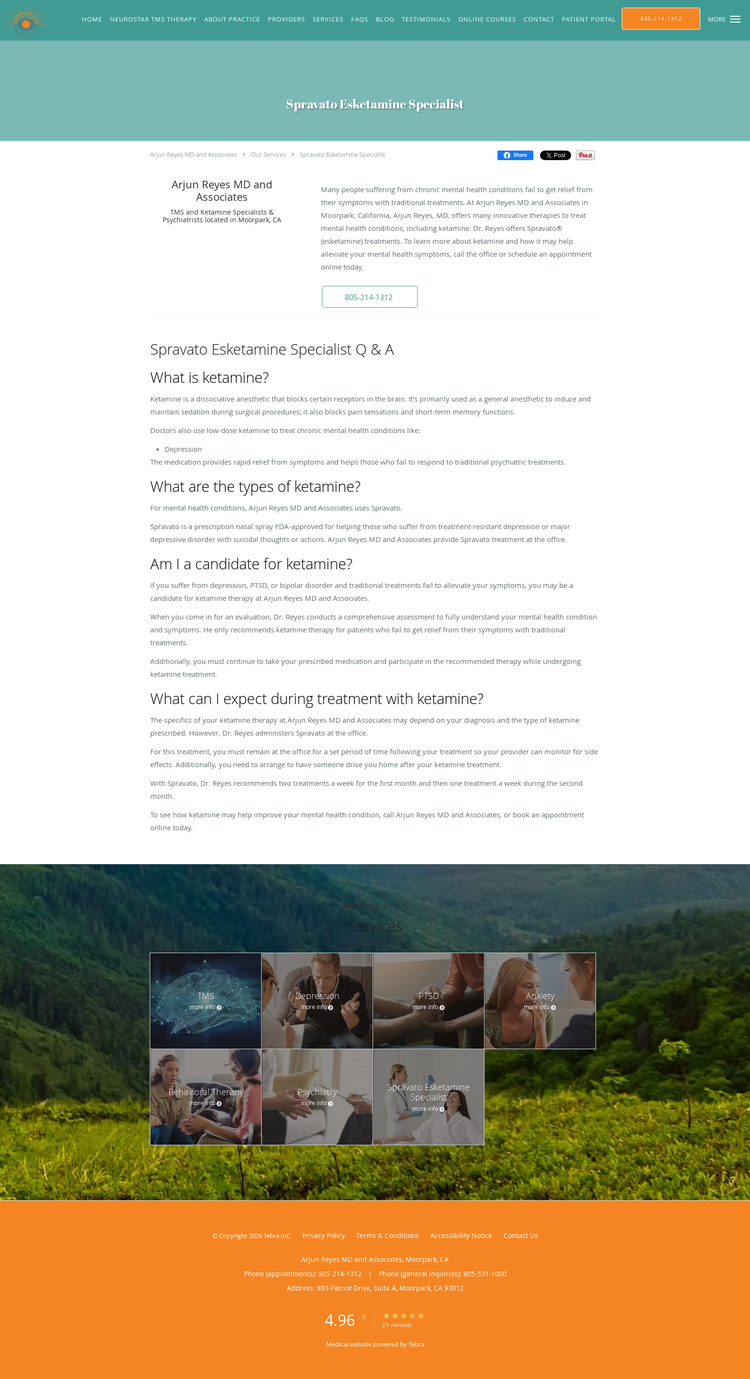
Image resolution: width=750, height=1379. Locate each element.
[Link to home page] (23, 20)
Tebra (416, 1344)
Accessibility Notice (461, 1235)
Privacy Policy (323, 1235)
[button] (735, 19)
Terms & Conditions (387, 1235)
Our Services (268, 154)
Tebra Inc (276, 1235)
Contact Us (521, 1235)
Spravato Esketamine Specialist (342, 154)
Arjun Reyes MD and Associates (193, 154)
